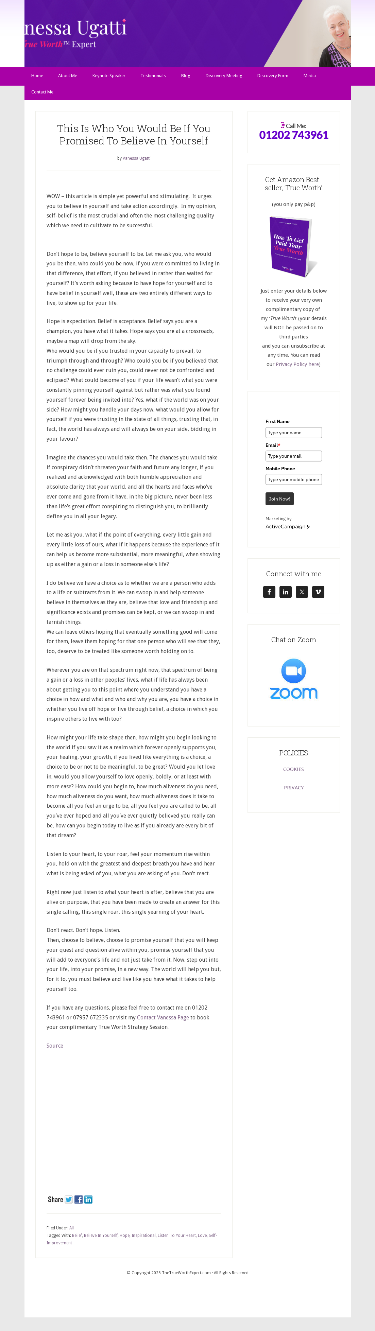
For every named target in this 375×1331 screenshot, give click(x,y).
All (71, 1231)
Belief (77, 1239)
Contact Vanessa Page (163, 1021)
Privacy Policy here (297, 368)
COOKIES (293, 773)
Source (55, 1049)
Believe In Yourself (101, 1239)
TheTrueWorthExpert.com (186, 1276)
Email (273, 448)
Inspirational (144, 1239)
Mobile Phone (280, 472)
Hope (125, 1239)
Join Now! (279, 503)
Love (202, 1239)
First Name (278, 425)
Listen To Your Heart (177, 1239)
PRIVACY (294, 791)
